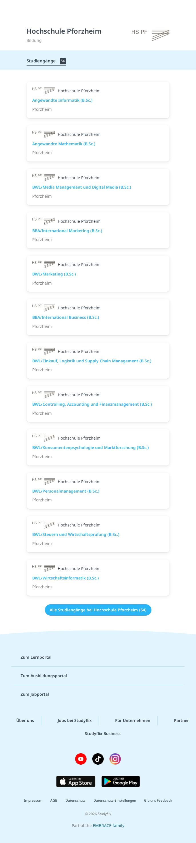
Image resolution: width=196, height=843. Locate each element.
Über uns (20, 720)
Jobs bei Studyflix (70, 720)
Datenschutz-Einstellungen (114, 800)
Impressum (33, 800)
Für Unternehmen (128, 720)
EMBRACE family (108, 825)
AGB (53, 800)
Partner (177, 720)
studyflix (103, 10)
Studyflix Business (98, 733)
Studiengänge (46, 61)
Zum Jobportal (30, 694)
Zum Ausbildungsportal (39, 676)
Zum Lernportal (31, 657)
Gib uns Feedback (158, 800)
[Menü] (13, 10)
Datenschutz (75, 800)
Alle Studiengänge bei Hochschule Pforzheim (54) (98, 610)
